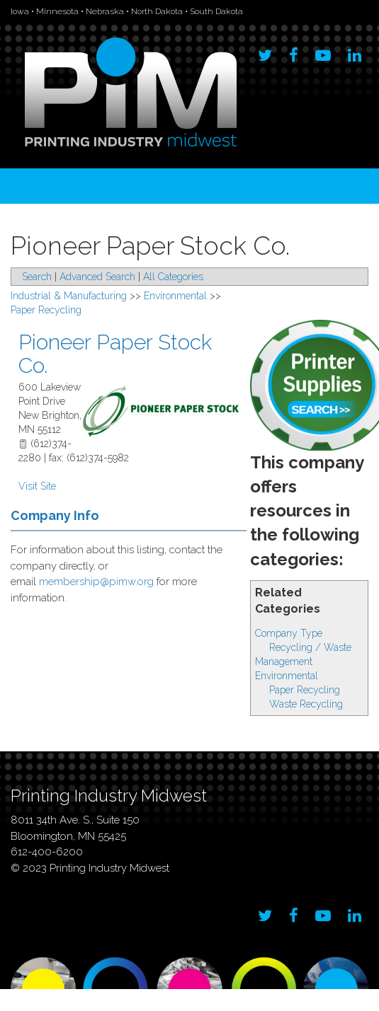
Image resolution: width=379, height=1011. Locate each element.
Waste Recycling (306, 704)
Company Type (288, 633)
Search (37, 276)
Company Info (55, 515)
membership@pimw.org (96, 581)
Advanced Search (97, 276)
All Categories (173, 276)
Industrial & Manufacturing (69, 295)
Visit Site (37, 486)
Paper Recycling (304, 689)
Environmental (286, 675)
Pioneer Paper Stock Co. (115, 354)
